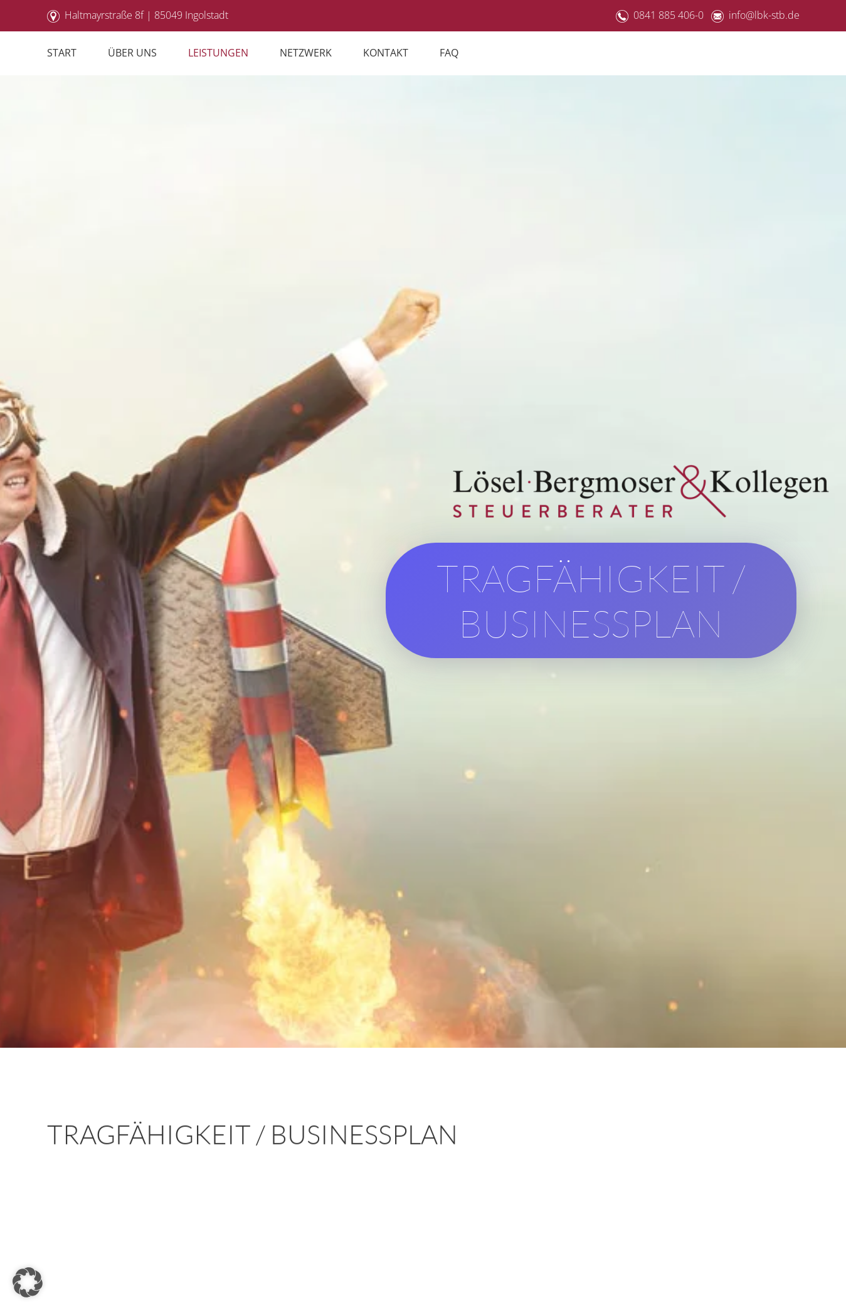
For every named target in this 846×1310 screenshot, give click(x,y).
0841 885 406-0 (668, 15)
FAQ (449, 53)
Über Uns (132, 53)
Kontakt (385, 53)
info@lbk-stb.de (764, 15)
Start (62, 53)
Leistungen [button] (218, 53)
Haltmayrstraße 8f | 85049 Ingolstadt (146, 15)
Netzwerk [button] (306, 53)
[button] (27, 1282)
